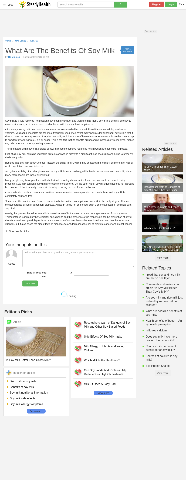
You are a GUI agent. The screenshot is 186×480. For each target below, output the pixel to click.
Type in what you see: (36, 274)
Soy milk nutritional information (29, 392)
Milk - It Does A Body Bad (100, 384)
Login (171, 4)
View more (36, 411)
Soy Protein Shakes (158, 365)
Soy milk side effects (22, 398)
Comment (30, 283)
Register (156, 4)
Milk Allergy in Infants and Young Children (104, 348)
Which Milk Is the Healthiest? (102, 360)
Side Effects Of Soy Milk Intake (103, 336)
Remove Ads (150, 31)
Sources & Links (18, 231)
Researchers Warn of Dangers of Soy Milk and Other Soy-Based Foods (107, 324)
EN (181, 4)
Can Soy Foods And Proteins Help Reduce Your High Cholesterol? (105, 372)
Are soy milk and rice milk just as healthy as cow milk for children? (164, 301)
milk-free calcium (156, 330)
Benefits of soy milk (22, 387)
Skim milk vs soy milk (23, 381)
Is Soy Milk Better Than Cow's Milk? (28, 360)
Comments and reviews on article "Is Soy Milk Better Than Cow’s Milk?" (162, 288)
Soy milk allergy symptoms (26, 404)
